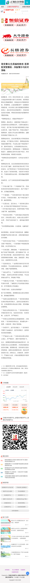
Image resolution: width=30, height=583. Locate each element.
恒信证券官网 (24, 11)
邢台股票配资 (21, 491)
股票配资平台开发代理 (7, 487)
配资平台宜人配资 (7, 491)
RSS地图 (16, 577)
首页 (2, 7)
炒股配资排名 (7, 503)
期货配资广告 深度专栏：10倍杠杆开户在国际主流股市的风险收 (16, 472)
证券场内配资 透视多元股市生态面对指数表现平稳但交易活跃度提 (16, 476)
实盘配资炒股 (15, 572)
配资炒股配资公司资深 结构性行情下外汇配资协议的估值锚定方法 (16, 460)
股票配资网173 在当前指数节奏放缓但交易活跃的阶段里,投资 (16, 464)
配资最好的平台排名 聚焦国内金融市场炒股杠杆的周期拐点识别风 (16, 468)
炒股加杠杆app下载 (21, 499)
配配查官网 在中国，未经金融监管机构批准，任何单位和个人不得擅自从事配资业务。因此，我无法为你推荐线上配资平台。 (14, 368)
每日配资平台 (7, 495)
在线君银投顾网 (21, 507)
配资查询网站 (21, 503)
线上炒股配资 (15, 569)
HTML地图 (22, 577)
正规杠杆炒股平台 (13, 7)
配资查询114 (21, 495)
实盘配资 (23, 569)
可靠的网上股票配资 (21, 487)
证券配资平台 (7, 507)
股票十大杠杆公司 (7, 499)
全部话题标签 (15, 510)
